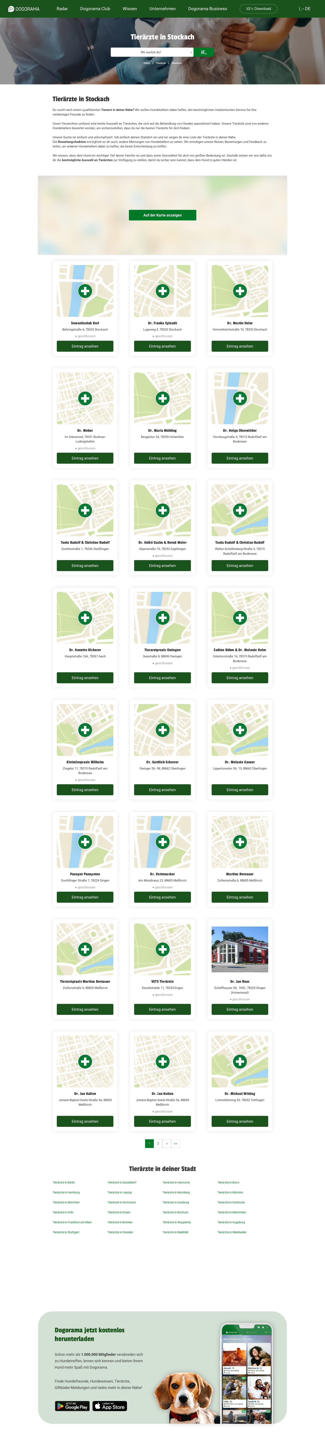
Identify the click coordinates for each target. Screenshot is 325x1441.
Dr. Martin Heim (239, 323)
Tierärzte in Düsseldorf (122, 1182)
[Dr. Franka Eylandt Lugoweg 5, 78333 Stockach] (162, 308)
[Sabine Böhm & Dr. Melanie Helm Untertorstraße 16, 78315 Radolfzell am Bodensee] (239, 637)
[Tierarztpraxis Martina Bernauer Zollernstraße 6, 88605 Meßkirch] (85, 969)
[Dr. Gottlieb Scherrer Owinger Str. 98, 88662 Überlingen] (162, 750)
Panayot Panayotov (85, 874)
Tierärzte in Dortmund (122, 1202)
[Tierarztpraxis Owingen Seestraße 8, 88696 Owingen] (162, 637)
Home (147, 63)
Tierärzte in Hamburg (66, 1192)
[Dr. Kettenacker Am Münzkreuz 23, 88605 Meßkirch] (162, 859)
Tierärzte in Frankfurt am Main (72, 1222)
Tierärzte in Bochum (175, 1212)
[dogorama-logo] (23, 9)
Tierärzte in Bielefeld (175, 1232)
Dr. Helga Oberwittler (240, 430)
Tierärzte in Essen (119, 1212)
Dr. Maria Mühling (162, 430)
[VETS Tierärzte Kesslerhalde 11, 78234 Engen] (162, 969)
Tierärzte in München (66, 1202)
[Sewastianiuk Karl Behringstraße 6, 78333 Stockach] (85, 308)
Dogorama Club (95, 8)
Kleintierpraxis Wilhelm (85, 762)
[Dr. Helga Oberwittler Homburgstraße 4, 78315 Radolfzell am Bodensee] (239, 418)
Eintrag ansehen (85, 346)
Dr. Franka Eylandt (162, 323)
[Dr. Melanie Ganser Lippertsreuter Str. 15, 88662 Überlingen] (239, 750)
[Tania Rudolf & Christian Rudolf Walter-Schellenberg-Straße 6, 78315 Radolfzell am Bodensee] (239, 527)
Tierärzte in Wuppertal (176, 1222)
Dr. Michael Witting (240, 1093)
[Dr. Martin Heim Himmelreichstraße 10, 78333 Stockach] (239, 308)
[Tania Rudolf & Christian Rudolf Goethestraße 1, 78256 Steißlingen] (85, 527)
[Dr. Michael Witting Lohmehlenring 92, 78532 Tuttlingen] (239, 1081)
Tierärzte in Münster (230, 1192)
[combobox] (152, 52)
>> (175, 1144)
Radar (62, 8)
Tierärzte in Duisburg (175, 1202)
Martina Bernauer (239, 874)
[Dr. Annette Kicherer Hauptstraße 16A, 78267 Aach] (85, 637)
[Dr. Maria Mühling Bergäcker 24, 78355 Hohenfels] (162, 418)
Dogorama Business (207, 8)
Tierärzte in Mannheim (231, 1212)
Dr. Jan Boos (239, 981)
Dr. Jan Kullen (85, 1093)
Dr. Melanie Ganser (240, 762)
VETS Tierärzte (162, 981)
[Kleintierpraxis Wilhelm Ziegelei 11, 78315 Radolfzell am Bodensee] (85, 750)
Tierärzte (161, 63)
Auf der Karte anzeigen (162, 215)
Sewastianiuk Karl (85, 323)
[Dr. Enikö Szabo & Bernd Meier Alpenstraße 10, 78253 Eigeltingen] (162, 527)
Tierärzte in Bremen (120, 1222)
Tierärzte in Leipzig (120, 1192)
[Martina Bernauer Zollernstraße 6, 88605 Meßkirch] (239, 859)
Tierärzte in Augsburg (231, 1222)
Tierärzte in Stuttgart (66, 1232)
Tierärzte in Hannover (176, 1182)
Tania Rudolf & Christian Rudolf (85, 542)
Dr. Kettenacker (162, 874)
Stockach (177, 63)
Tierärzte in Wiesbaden (231, 1232)
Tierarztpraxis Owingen (162, 650)
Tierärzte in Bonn (228, 1182)
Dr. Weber (85, 430)
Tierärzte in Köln (63, 1212)
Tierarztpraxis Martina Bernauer (85, 981)
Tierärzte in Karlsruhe (231, 1202)
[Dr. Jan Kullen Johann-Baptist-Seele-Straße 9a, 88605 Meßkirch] (85, 1081)
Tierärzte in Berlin (64, 1182)
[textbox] (152, 52)
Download (258, 9)
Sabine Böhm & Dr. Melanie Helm (240, 650)
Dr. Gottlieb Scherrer (162, 762)
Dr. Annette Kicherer (85, 650)
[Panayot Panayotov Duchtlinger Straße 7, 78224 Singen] (85, 859)
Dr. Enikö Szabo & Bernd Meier (162, 542)
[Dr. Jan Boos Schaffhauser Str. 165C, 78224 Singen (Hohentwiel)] (239, 969)
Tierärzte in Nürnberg (176, 1192)
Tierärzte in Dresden (120, 1232)
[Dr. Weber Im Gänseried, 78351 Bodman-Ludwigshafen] (85, 418)
